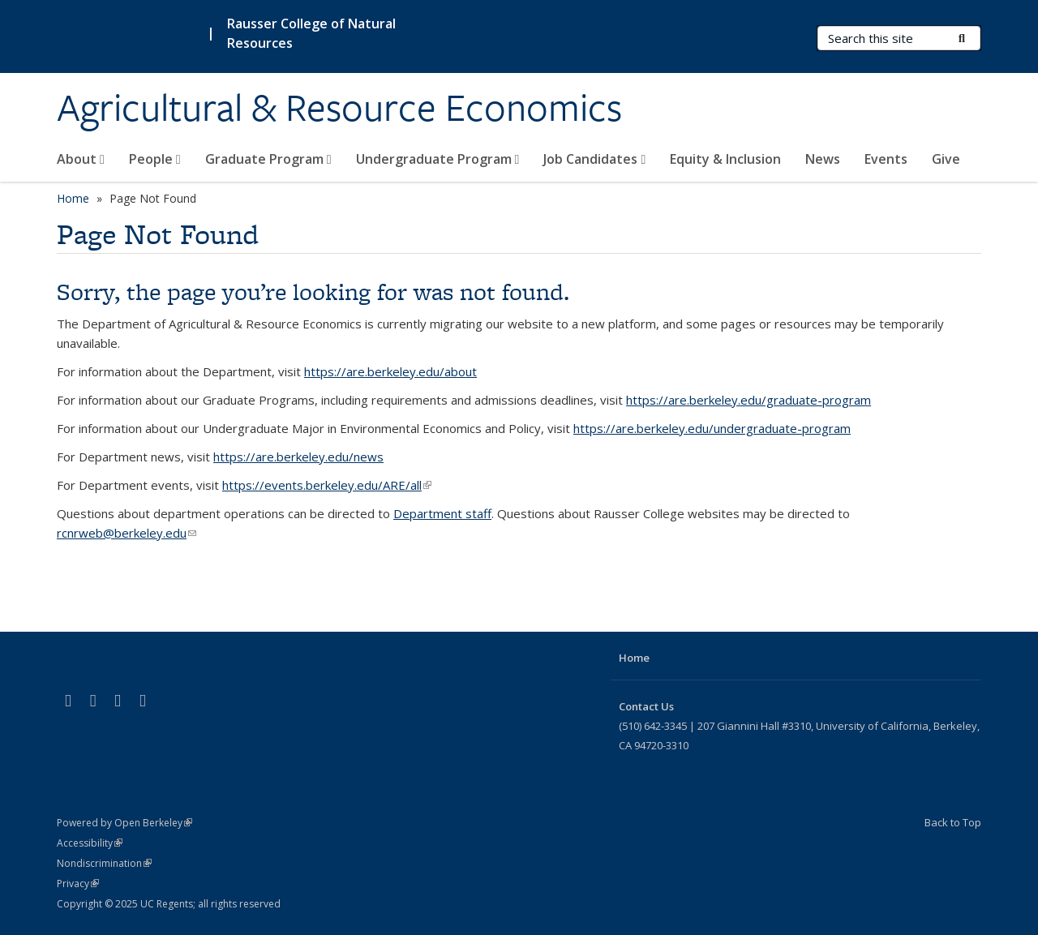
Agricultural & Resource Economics (339, 108)
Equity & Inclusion (725, 159)
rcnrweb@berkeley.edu (126, 533)
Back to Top (952, 822)
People (155, 159)
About (81, 159)
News (822, 159)
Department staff (442, 513)
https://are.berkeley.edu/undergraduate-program (712, 428)
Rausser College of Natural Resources (311, 33)
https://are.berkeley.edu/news (298, 456)
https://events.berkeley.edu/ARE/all (326, 485)
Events (885, 159)
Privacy (78, 883)
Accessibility (89, 843)
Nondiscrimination (104, 863)
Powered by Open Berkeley (124, 823)
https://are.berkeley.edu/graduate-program (748, 400)
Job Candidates (594, 159)
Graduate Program (268, 159)
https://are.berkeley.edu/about (390, 371)
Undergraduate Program (438, 159)
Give (946, 159)
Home (73, 198)
